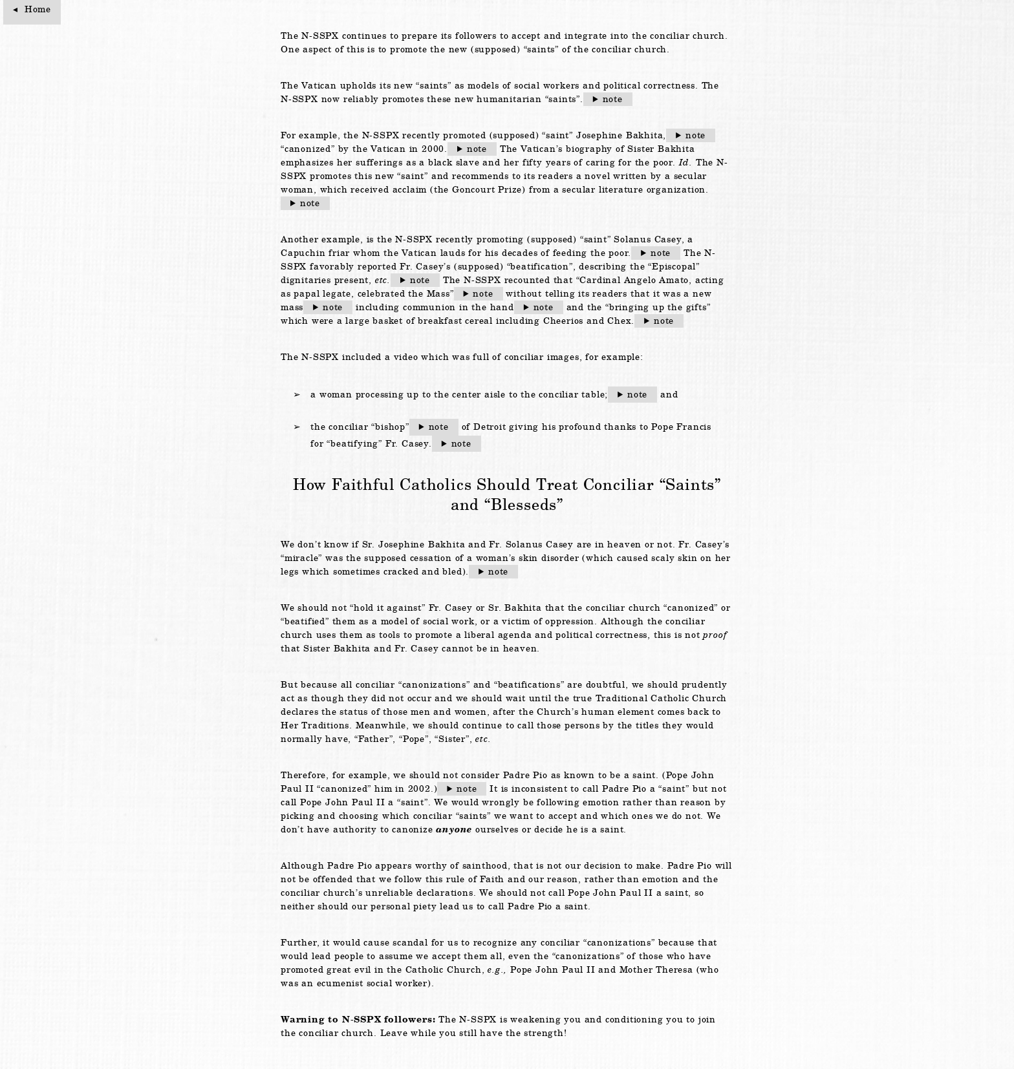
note (613, 99)
